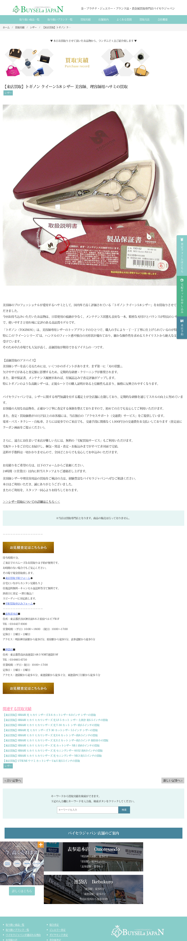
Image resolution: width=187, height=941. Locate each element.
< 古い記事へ (13, 780)
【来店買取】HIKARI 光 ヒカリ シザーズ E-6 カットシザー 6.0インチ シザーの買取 (49, 715)
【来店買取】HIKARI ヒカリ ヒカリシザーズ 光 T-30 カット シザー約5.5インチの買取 (51, 725)
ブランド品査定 (57, 912)
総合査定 (54, 892)
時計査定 (54, 918)
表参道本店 (11, 614)
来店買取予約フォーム (17, 578)
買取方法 (145, 19)
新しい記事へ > (172, 780)
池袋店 (9, 649)
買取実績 (86, 19)
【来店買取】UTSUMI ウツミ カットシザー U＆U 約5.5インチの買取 (41, 761)
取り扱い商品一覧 (29, 19)
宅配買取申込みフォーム (19, 603)
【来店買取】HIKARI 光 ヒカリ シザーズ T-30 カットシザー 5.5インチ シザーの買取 (50, 730)
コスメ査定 (55, 923)
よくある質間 (124, 19)
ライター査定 (56, 928)
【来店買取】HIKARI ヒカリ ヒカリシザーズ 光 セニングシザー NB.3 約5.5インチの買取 (52, 755)
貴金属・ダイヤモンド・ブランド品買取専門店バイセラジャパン (142, 920)
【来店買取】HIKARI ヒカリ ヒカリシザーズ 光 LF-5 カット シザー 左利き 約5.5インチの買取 (55, 720)
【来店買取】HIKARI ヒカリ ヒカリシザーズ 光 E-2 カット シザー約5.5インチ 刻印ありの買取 (55, 740)
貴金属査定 (55, 907)
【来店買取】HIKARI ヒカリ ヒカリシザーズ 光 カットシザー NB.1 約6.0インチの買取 (51, 745)
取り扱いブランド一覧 (59, 19)
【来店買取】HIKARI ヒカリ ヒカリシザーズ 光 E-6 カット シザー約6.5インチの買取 (50, 735)
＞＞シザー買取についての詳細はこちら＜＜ (31, 501)
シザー (8, 93)
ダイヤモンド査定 (58, 902)
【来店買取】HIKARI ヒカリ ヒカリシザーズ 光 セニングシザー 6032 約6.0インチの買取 (53, 750)
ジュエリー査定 (57, 897)
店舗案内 (103, 19)
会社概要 (163, 19)
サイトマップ (56, 933)
